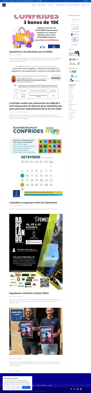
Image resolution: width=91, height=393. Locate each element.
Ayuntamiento (41, 5)
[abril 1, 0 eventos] (74, 25)
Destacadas (71, 96)
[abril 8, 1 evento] (74, 27)
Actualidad (19, 54)
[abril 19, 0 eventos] (78, 30)
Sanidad (70, 108)
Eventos (70, 102)
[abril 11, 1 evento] (77, 27)
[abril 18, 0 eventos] (77, 30)
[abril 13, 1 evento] (71, 30)
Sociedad (71, 114)
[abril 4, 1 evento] (77, 25)
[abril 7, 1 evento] (73, 27)
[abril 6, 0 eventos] (71, 27)
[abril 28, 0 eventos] (73, 34)
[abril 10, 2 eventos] (76, 27)
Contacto (83, 5)
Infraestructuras (72, 104)
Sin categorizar (72, 112)
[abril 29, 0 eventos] (74, 34)
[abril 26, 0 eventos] (78, 32)
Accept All (26, 387)
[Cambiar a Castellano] (85, 1)
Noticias (34, 5)
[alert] (75, 40)
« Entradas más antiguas (14, 370)
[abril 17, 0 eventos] (76, 30)
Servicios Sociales (72, 110)
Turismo (51, 5)
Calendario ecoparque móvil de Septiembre (33, 202)
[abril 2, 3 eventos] (75, 25)
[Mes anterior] (72, 20)
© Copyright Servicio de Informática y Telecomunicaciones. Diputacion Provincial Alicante (27, 391)
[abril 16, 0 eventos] (75, 30)
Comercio (71, 90)
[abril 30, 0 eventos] (75, 34)
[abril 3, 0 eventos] (76, 25)
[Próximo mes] (78, 20)
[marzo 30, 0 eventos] (71, 25)
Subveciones (26, 112)
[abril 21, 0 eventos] (73, 32)
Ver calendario (74, 44)
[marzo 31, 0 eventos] (73, 25)
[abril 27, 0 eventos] (71, 34)
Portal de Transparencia (73, 5)
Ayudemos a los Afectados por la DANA (30, 51)
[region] (17, 383)
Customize (8, 387)
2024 (17, 10)
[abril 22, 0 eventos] (74, 32)
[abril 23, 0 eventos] (75, 32)
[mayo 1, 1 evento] (76, 34)
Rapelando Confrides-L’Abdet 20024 (29, 293)
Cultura (70, 92)
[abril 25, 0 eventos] (77, 32)
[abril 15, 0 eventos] (74, 30)
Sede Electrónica (60, 5)
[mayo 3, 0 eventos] (78, 34)
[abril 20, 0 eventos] (71, 32)
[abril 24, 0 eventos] (76, 32)
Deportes (71, 94)
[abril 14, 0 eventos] (73, 30)
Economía (71, 98)
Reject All (18, 387)
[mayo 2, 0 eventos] (77, 34)
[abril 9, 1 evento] (75, 27)
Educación (71, 100)
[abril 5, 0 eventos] (78, 25)
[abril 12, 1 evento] (78, 27)
